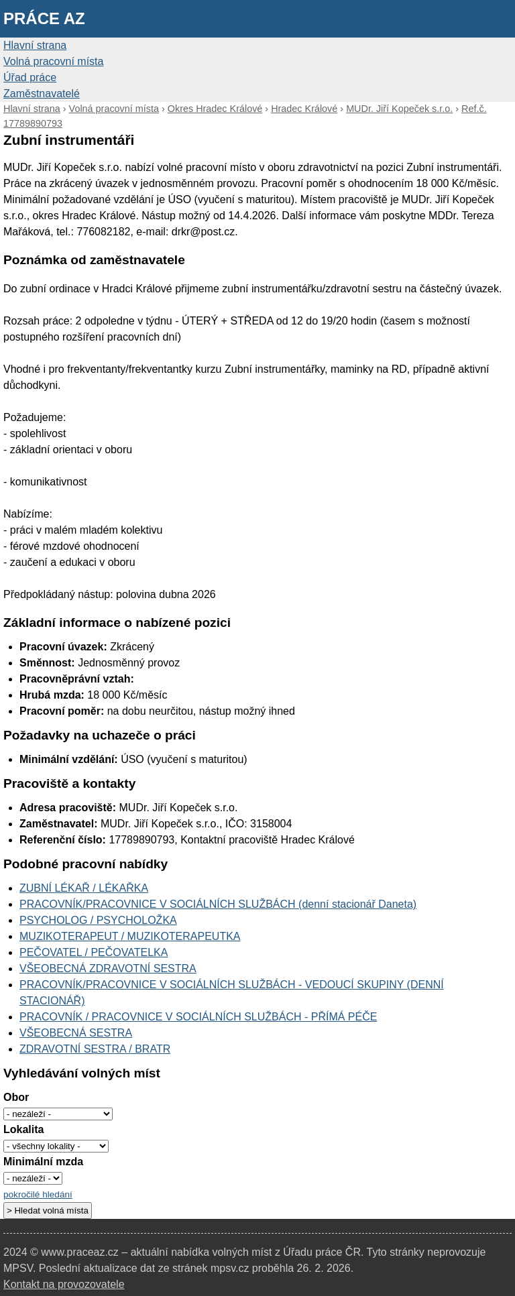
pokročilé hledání (37, 1194)
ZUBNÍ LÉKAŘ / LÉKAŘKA (83, 888)
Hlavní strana (34, 45)
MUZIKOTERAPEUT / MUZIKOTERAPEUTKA (130, 936)
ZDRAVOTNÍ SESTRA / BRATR (94, 1049)
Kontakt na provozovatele (64, 1284)
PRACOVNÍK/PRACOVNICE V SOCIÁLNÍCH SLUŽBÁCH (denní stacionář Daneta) (217, 904)
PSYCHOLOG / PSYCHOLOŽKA (98, 920)
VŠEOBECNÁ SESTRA (75, 1033)
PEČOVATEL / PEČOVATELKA (93, 952)
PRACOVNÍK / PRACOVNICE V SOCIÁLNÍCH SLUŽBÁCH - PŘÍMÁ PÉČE (198, 1016)
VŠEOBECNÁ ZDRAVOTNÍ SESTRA (107, 968)
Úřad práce (29, 77)
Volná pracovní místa (53, 61)
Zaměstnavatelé (41, 93)
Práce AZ (44, 18)
